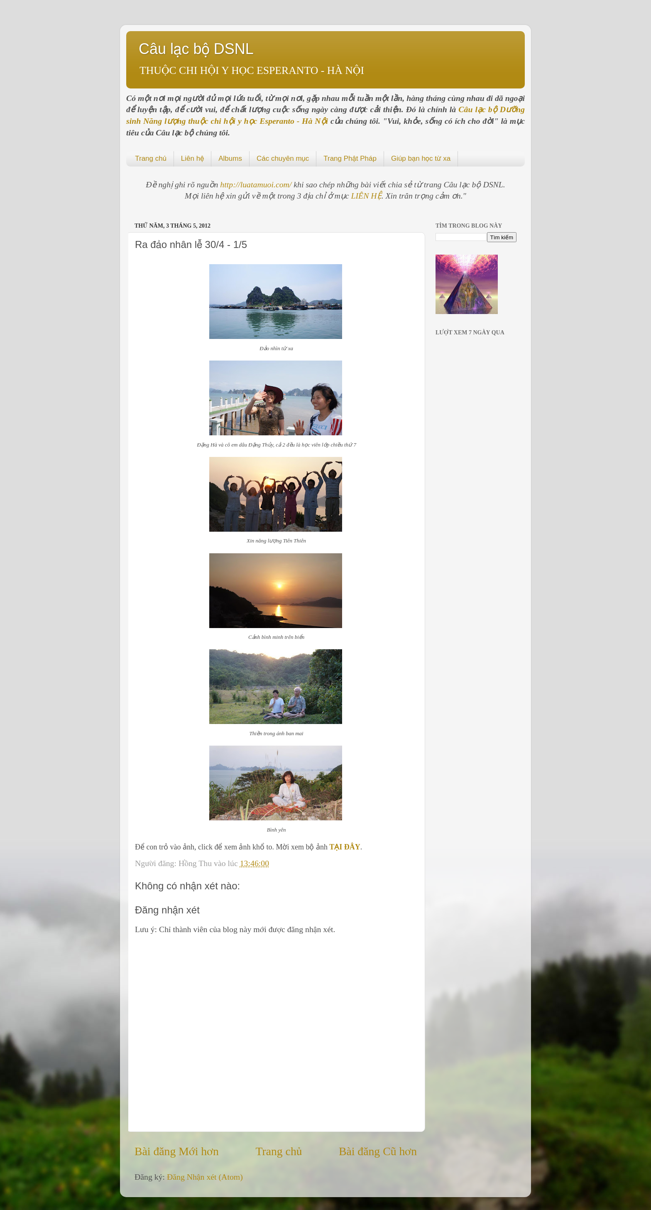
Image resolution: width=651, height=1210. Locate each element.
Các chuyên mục (283, 158)
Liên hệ (192, 158)
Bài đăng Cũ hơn (378, 1151)
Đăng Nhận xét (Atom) (205, 1176)
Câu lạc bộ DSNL (196, 48)
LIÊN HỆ (366, 195)
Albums (230, 158)
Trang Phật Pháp (350, 158)
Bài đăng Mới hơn (177, 1151)
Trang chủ (150, 158)
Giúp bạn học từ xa (420, 158)
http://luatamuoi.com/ (257, 184)
